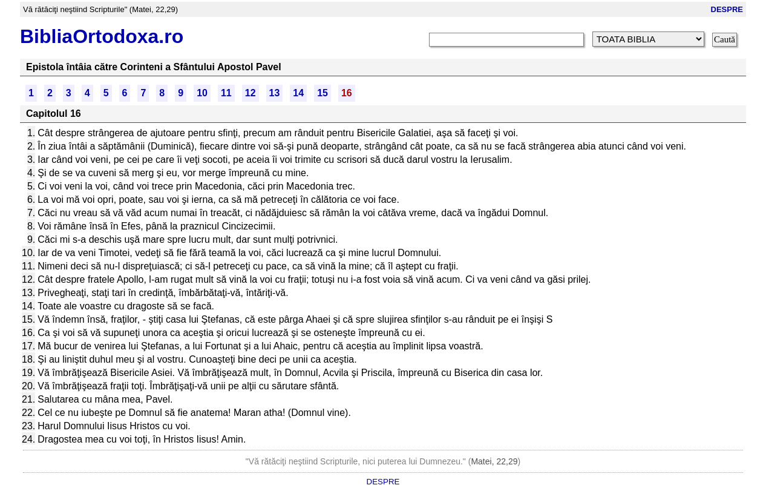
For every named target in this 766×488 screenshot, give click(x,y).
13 (274, 93)
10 (202, 93)
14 (298, 93)
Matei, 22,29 (494, 461)
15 (322, 93)
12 (250, 93)
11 (226, 93)
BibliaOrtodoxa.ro (101, 36)
